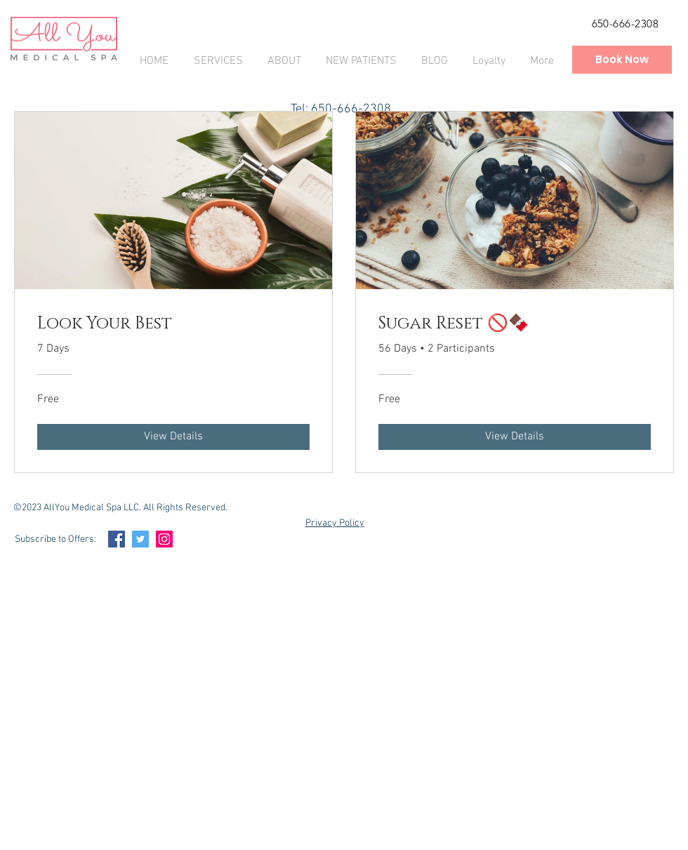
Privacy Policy (334, 523)
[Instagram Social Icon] (164, 539)
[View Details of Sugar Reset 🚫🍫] (514, 436)
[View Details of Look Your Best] (173, 436)
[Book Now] (622, 60)
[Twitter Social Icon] (140, 539)
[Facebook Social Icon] (116, 539)
